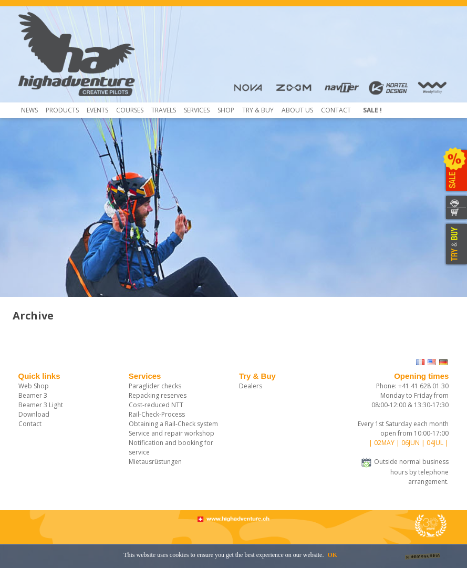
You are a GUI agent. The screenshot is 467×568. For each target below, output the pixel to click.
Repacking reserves (157, 395)
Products (62, 110)
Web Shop (33, 385)
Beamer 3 (32, 395)
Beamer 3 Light (40, 404)
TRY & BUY (455, 244)
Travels (163, 110)
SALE (455, 170)
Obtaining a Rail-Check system (173, 423)
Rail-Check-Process (157, 414)
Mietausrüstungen (155, 461)
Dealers (250, 385)
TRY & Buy (258, 110)
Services (197, 110)
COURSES (129, 110)
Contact (336, 110)
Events (97, 110)
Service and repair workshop (171, 433)
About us (297, 110)
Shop (225, 110)
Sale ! (372, 110)
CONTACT (455, 201)
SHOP (455, 214)
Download (33, 414)
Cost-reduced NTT (156, 404)
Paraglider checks (155, 385)
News (29, 110)
